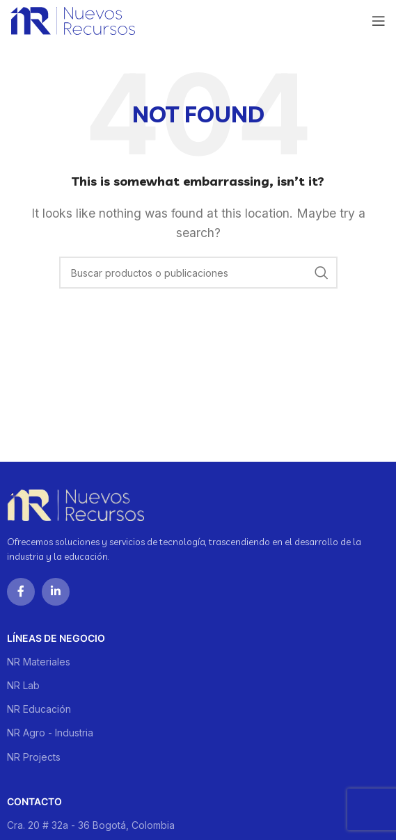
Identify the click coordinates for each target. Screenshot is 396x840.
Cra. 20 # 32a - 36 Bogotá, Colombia (91, 825)
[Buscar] (198, 273)
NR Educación (39, 709)
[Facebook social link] (21, 592)
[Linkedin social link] (56, 592)
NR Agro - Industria (50, 732)
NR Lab (23, 685)
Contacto (34, 801)
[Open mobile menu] (379, 21)
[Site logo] (72, 19)
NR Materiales (38, 662)
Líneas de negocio (56, 638)
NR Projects (34, 757)
